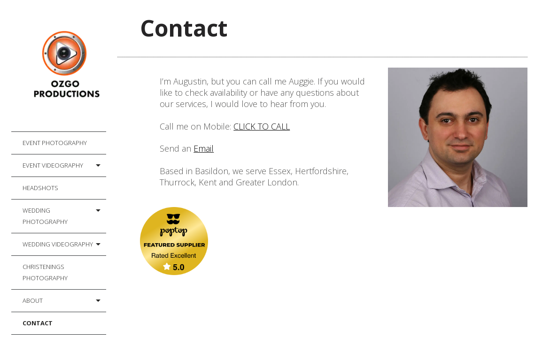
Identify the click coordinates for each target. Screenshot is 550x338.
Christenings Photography (45, 272)
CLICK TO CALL (261, 126)
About (33, 300)
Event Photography (55, 142)
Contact (38, 323)
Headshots (40, 188)
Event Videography (53, 165)
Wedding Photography (45, 216)
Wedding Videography (58, 244)
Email (204, 148)
